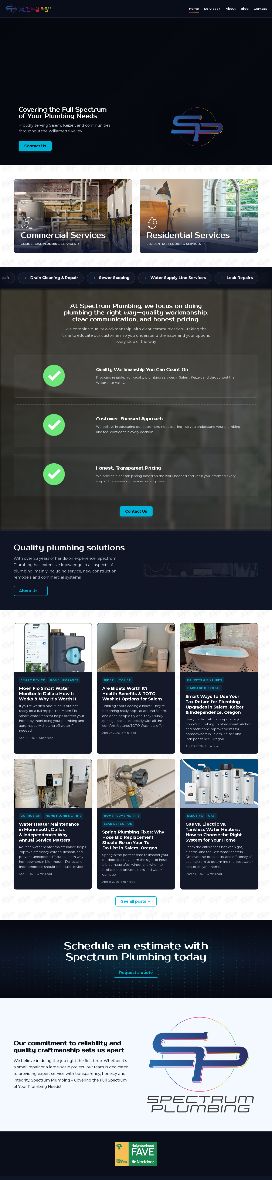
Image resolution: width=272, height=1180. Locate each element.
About (231, 9)
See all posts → (136, 901)
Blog (245, 9)
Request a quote (136, 972)
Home (194, 9)
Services (212, 9)
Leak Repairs (246, 277)
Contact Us (35, 146)
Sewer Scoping (121, 277)
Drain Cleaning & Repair (61, 277)
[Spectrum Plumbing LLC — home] (28, 8)
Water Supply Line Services (185, 277)
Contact (260, 9)
